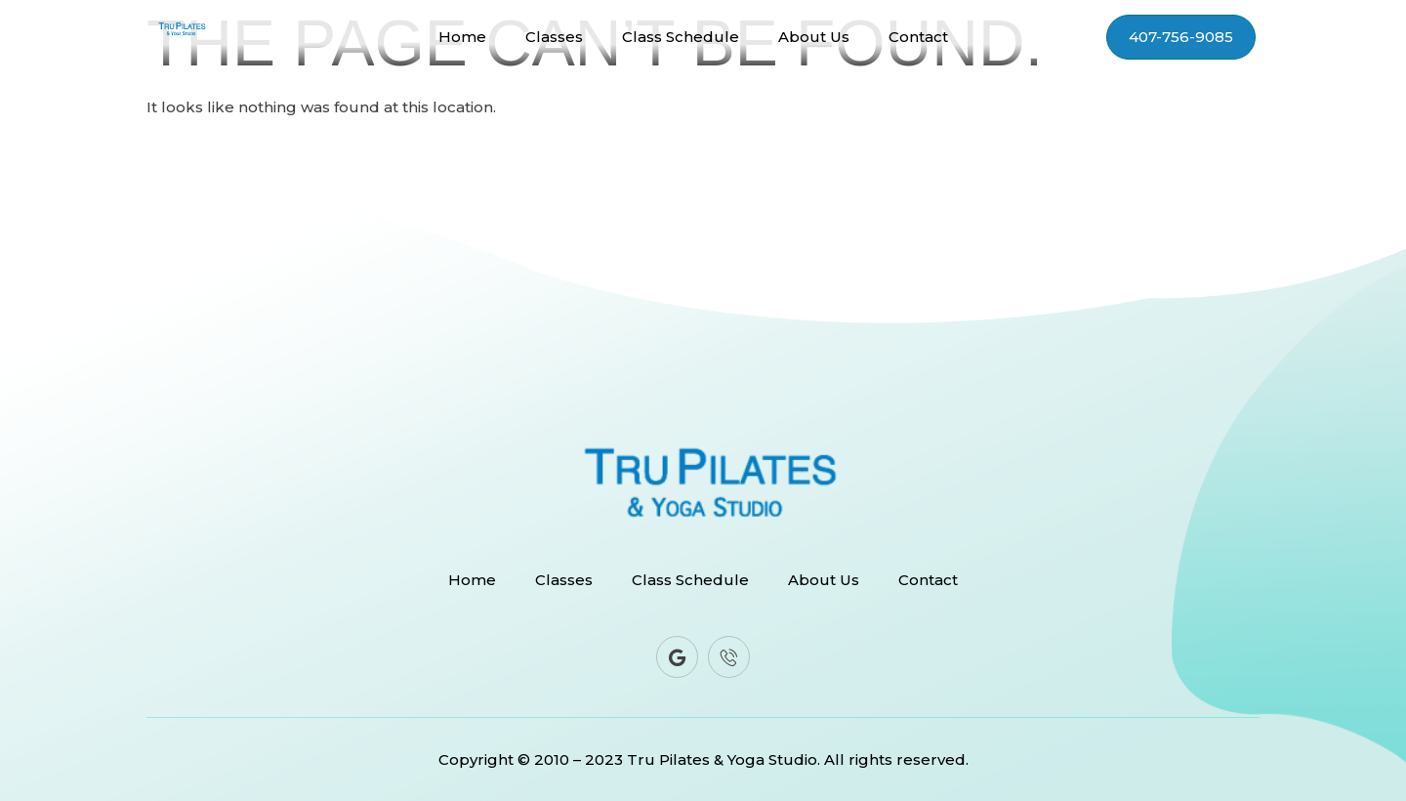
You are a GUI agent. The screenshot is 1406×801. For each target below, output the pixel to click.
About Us (813, 37)
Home (462, 37)
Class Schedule (680, 37)
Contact (918, 37)
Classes (554, 37)
